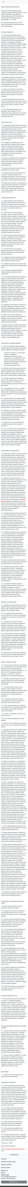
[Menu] (3, 2)
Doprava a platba (5, 1167)
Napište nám (4, 1170)
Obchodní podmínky (6, 1164)
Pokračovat (14, 1155)
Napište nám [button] (14, 1182)
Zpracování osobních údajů (8, 1161)
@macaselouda (11, 1178)
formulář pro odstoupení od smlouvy (15, 1149)
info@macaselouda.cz (10, 1176)
